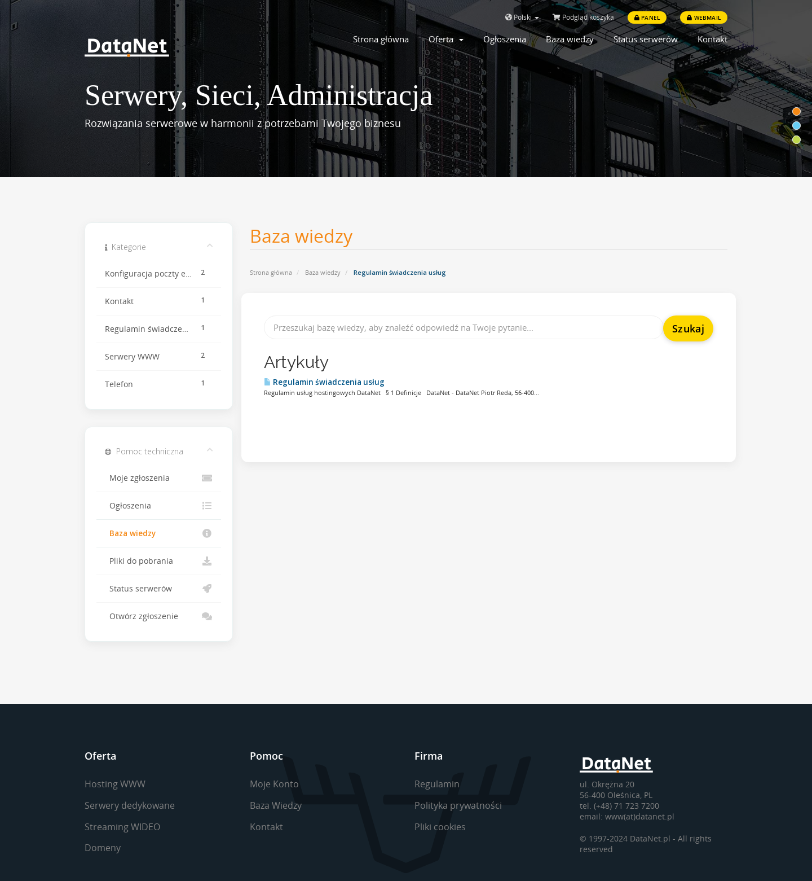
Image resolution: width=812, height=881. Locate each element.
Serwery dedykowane (130, 805)
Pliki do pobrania (159, 561)
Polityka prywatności (458, 805)
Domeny (103, 847)
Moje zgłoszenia (159, 478)
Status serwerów (646, 39)
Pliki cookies (440, 827)
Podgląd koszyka (583, 17)
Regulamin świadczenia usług (324, 382)
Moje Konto (274, 784)
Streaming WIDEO (122, 827)
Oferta (446, 39)
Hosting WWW (115, 784)
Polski (522, 17)
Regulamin (437, 784)
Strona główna (381, 39)
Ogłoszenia (504, 39)
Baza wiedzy (570, 39)
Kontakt (712, 39)
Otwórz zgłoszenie (159, 616)
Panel (647, 17)
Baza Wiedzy (276, 805)
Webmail (704, 17)
